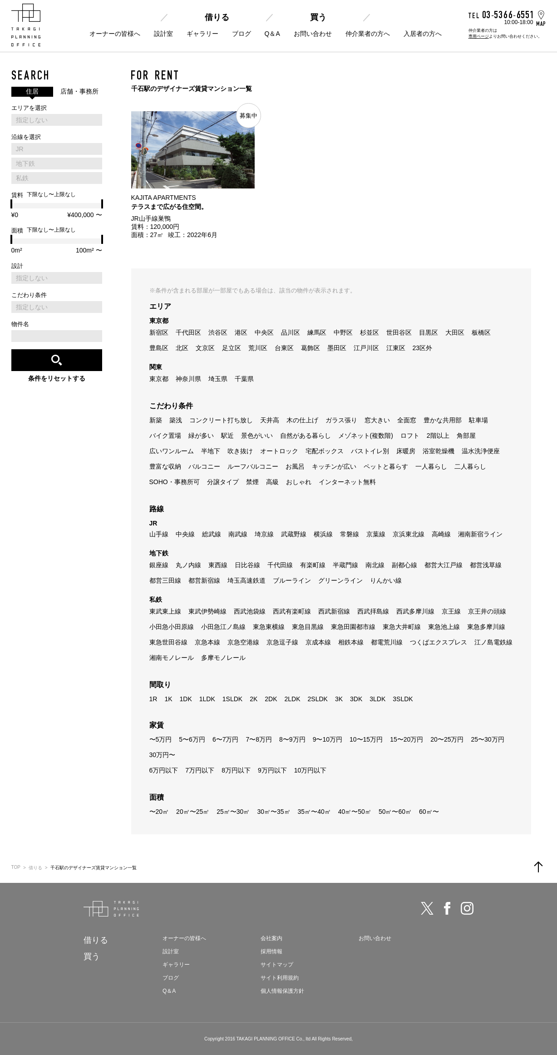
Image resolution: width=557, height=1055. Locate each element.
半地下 (210, 451)
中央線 (185, 534)
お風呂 (295, 466)
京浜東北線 (408, 534)
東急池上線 (444, 626)
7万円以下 (199, 770)
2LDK (293, 699)
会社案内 (271, 938)
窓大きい (377, 420)
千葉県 (244, 378)
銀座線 (158, 565)
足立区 (231, 348)
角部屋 (466, 435)
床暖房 (405, 451)
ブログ (241, 33)
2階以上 (438, 435)
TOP (15, 867)
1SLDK (232, 699)
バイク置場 (165, 435)
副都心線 (404, 565)
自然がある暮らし (305, 435)
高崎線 (441, 534)
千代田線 (280, 565)
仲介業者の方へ (367, 33)
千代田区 (188, 332)
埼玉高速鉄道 (246, 580)
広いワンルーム (171, 451)
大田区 (454, 332)
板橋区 (481, 332)
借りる (217, 17)
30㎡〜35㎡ (273, 811)
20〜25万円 (446, 739)
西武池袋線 (250, 611)
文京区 (205, 348)
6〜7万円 (225, 739)
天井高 (269, 420)
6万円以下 (163, 770)
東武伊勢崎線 (207, 611)
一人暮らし (431, 466)
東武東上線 (165, 611)
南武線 (237, 534)
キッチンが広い (334, 466)
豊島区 (158, 348)
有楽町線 (312, 565)
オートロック (279, 451)
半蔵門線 (345, 565)
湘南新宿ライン (480, 534)
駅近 (227, 435)
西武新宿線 (334, 611)
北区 (182, 348)
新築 (155, 420)
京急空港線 (243, 642)
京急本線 (207, 642)
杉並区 (369, 332)
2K (253, 699)
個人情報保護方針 (282, 991)
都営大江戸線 (443, 565)
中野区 (343, 332)
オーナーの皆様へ (114, 33)
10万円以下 (310, 770)
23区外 (423, 348)
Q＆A (272, 33)
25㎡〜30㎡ (233, 811)
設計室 (163, 33)
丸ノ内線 (188, 565)
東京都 (158, 378)
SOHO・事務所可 (174, 481)
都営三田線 (165, 580)
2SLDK (318, 699)
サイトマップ (277, 964)
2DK (271, 699)
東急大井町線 (402, 626)
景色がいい (257, 435)
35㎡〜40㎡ (314, 811)
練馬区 (316, 332)
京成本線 (318, 642)
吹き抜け (240, 451)
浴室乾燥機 (438, 451)
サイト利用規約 (280, 978)
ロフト (409, 435)
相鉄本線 (351, 642)
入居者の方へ (423, 33)
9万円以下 (272, 770)
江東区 (395, 348)
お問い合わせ (313, 33)
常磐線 (349, 534)
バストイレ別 (370, 451)
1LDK (207, 699)
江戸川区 (366, 348)
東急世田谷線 (168, 642)
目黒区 (428, 332)
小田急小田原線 (171, 626)
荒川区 (257, 348)
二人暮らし (470, 466)
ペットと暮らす (386, 466)
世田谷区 (399, 332)
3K (339, 699)
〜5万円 (160, 739)
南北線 (374, 565)
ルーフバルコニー (252, 466)
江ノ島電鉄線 (493, 642)
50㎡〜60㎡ (395, 811)
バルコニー (204, 466)
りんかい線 (386, 580)
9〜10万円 (327, 739)
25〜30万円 (487, 739)
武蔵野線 (293, 534)
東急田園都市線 (353, 626)
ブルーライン (292, 580)
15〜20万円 (406, 739)
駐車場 (478, 420)
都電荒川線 (387, 642)
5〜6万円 (192, 739)
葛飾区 (310, 348)
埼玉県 (217, 378)
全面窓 (406, 420)
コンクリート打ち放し (221, 420)
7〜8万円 (259, 739)
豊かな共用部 (443, 420)
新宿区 (158, 332)
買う (318, 17)
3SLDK (403, 699)
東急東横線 (269, 626)
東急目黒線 (308, 626)
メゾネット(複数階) (365, 435)
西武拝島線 (373, 611)
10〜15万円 (366, 739)
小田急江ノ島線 (223, 626)
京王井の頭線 (487, 611)
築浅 (175, 420)
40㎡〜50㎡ (354, 811)
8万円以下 (236, 770)
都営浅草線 (486, 565)
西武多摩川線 (415, 611)
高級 (272, 481)
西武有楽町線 (292, 611)
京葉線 (375, 534)
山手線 (158, 534)
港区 (241, 332)
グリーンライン (340, 580)
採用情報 (271, 951)
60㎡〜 (429, 811)
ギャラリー (202, 33)
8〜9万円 (292, 739)
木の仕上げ (302, 420)
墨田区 (336, 348)
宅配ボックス (325, 451)
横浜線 (323, 534)
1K (168, 699)
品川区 (290, 332)
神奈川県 (188, 378)
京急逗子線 (282, 642)
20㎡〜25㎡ (192, 811)
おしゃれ (298, 481)
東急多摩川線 (486, 626)
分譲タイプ (223, 481)
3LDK (377, 699)
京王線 (451, 611)
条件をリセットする (56, 378)
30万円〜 (162, 754)
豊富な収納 (165, 466)
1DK (186, 699)
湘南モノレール (171, 657)
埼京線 (264, 534)
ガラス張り (341, 420)
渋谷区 (217, 332)
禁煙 (252, 481)
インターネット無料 (347, 481)
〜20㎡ (159, 811)
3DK (356, 699)
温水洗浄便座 (481, 451)
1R (153, 699)
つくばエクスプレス (438, 642)
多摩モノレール (223, 657)
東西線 (217, 565)
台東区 (284, 348)
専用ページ (478, 36)
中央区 (264, 332)
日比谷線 (247, 565)
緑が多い (201, 435)
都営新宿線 (204, 580)
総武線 (211, 534)
